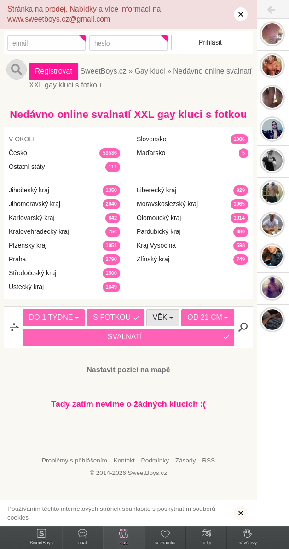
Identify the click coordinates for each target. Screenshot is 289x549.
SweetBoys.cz (103, 71)
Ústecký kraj (26, 286)
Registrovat (53, 71)
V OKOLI (22, 139)
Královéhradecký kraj (39, 231)
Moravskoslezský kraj (167, 204)
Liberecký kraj (156, 190)
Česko (18, 152)
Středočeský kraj (32, 273)
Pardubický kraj (159, 231)
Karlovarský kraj (32, 217)
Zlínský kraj (153, 259)
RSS (208, 460)
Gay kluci (150, 71)
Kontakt (124, 460)
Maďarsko (151, 152)
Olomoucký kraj (159, 217)
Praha (17, 259)
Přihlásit (210, 42)
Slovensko (152, 139)
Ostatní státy (27, 166)
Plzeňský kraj (27, 245)
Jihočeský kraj (29, 190)
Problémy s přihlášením (74, 460)
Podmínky (155, 460)
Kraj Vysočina (156, 245)
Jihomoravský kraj (34, 204)
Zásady (185, 460)
